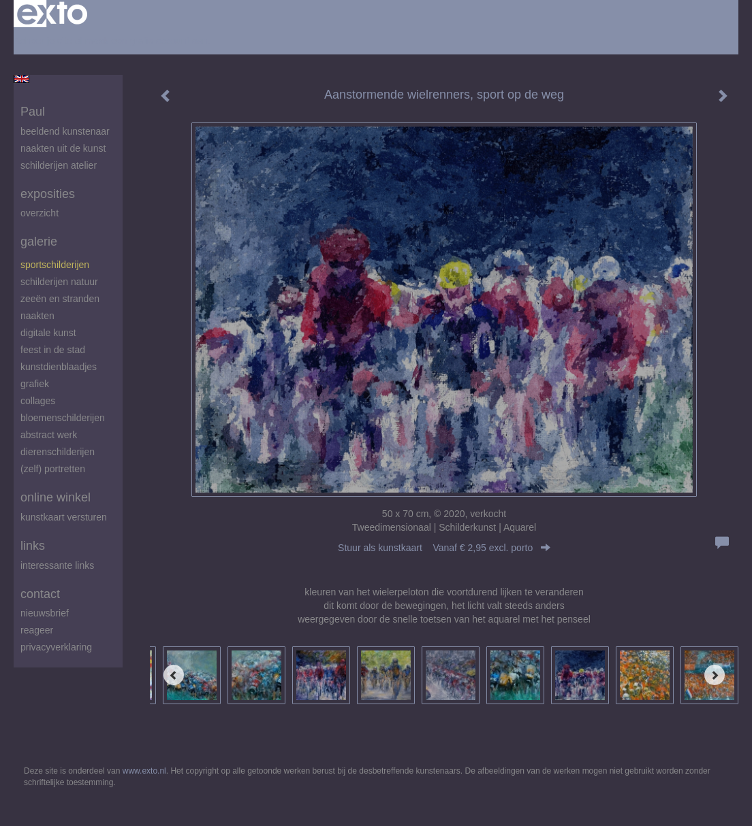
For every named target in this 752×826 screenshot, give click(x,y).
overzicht (39, 213)
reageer (36, 630)
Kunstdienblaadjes (58, 366)
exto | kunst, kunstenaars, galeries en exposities (52, 13)
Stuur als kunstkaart (444, 547)
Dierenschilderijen (57, 451)
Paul (32, 111)
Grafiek (34, 383)
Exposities (47, 194)
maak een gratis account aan (146, 40)
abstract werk (48, 434)
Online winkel (55, 497)
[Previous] (173, 675)
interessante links (57, 565)
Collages (37, 400)
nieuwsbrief (44, 613)
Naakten (37, 315)
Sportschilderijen (54, 264)
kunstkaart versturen (63, 517)
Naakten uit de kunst (63, 148)
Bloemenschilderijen (62, 417)
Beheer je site (43, 40)
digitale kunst (48, 332)
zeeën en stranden (59, 298)
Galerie (38, 241)
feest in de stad (52, 349)
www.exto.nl (144, 771)
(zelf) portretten (52, 468)
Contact (40, 594)
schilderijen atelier (58, 165)
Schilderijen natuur (59, 281)
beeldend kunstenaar (65, 131)
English (21, 79)
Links (32, 545)
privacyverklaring (56, 647)
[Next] (714, 675)
